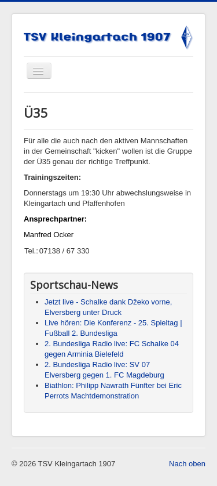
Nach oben (187, 463)
